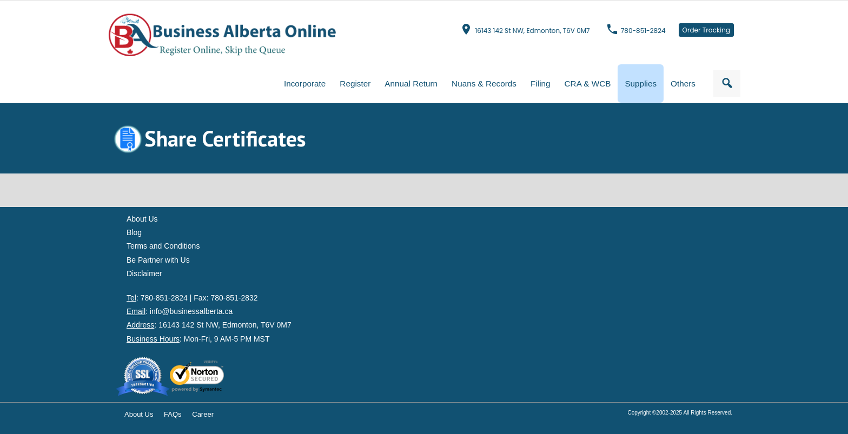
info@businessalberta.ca (191, 311)
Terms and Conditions (163, 246)
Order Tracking (706, 30)
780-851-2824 (643, 30)
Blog (134, 232)
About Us (142, 219)
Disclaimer (144, 273)
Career (203, 414)
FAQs (173, 414)
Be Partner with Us (158, 260)
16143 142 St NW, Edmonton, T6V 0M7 (532, 30)
